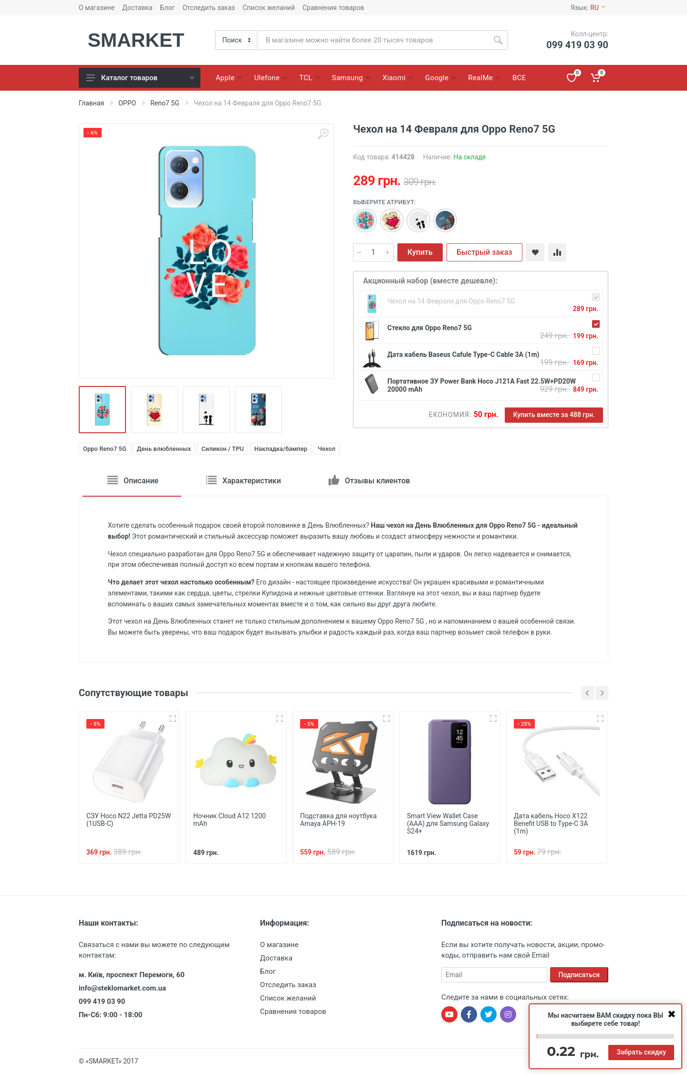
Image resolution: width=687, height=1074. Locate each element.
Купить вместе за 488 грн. (554, 414)
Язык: (588, 7)
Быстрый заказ (484, 252)
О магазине (96, 7)
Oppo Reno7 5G (104, 448)
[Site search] (373, 40)
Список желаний (268, 7)
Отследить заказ (208, 7)
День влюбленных (164, 448)
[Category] (237, 40)
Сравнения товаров (333, 7)
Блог (167, 7)
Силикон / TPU (222, 448)
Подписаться (579, 975)
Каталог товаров (140, 77)
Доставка (137, 7)
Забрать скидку (641, 1052)
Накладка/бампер (280, 448)
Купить (420, 252)
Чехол (326, 448)
